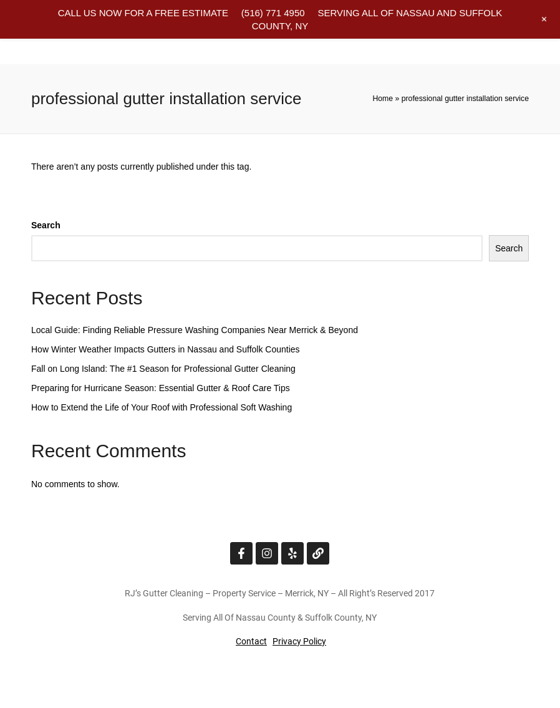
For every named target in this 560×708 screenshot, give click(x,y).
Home (382, 98)
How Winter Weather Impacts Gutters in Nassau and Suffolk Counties (165, 349)
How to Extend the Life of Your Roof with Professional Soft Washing (161, 407)
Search (45, 225)
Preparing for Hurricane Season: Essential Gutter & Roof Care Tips (160, 388)
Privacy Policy (299, 641)
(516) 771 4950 (273, 12)
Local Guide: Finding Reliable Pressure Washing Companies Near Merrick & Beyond (194, 330)
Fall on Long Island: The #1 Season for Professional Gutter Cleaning (163, 369)
